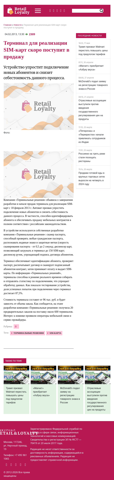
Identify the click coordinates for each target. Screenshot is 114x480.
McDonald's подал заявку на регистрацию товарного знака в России (93, 85)
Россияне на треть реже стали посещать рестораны (92, 157)
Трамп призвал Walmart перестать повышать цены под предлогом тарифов (93, 50)
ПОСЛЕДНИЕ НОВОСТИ (90, 35)
